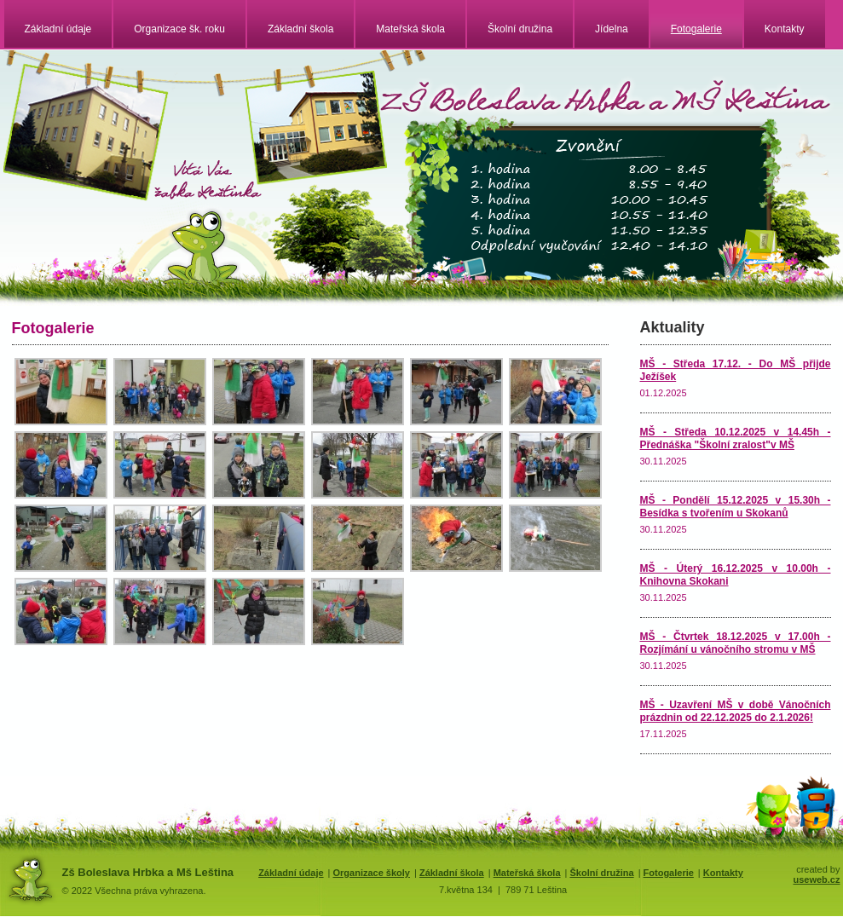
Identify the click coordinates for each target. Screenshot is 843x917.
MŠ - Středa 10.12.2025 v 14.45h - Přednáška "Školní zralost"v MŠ (735, 438)
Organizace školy (371, 873)
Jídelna (611, 29)
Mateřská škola (410, 29)
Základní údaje (58, 29)
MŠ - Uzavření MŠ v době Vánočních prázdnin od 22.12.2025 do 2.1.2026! (735, 711)
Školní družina (520, 29)
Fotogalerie (696, 29)
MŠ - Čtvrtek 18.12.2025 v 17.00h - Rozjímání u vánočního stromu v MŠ (735, 643)
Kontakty (785, 29)
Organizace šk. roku (179, 29)
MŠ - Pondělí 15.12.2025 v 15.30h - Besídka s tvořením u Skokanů (735, 506)
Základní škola (300, 29)
